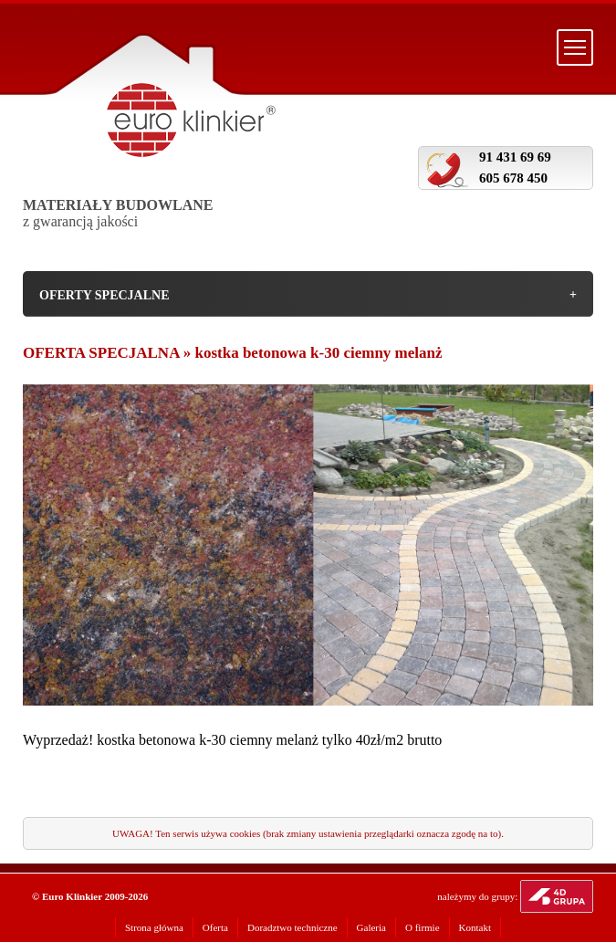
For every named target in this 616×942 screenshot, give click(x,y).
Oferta (215, 927)
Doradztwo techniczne (292, 927)
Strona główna (154, 927)
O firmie (422, 927)
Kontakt (475, 927)
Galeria (371, 927)
